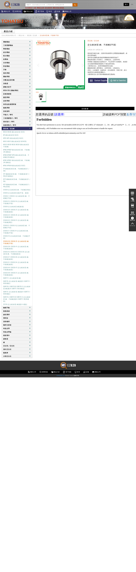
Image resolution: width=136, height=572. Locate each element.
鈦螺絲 (17, 59)
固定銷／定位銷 (32, 35)
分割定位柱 (17, 356)
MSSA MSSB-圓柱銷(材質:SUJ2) (14, 132)
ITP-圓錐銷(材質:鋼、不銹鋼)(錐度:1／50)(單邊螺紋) (16, 175)
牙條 (17, 69)
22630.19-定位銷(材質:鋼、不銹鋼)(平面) (16, 237)
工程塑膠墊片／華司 (17, 118)
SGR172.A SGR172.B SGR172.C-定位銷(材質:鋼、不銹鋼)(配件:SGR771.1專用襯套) (16, 299)
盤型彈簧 (17, 97)
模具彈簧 (17, 73)
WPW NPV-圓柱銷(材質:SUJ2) (13, 138)
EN (132, 4)
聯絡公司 (66, 11)
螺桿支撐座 (17, 325)
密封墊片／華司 (17, 121)
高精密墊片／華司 (17, 125)
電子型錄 (39, 11)
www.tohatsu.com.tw (91, 25)
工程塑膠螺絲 (17, 45)
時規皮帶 (17, 328)
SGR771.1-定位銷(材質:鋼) (12, 278)
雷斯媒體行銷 (61, 375)
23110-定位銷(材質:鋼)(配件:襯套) (15, 304)
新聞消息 (16, 11)
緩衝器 (17, 339)
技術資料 (17, 111)
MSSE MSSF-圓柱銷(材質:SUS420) (15, 141)
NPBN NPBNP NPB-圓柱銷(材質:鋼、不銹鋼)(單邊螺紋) (16, 156)
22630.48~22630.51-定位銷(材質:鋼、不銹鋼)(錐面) (16, 274)
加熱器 (17, 83)
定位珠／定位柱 (17, 346)
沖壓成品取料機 (17, 80)
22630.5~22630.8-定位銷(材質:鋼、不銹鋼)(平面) (16, 226)
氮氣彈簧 (17, 108)
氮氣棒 (17, 353)
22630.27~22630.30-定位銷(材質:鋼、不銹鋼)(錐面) (16, 258)
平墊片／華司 (17, 114)
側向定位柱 (17, 349)
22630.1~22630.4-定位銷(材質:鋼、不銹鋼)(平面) (16, 197)
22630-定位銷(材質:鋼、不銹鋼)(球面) (16, 190)
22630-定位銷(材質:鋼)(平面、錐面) (16, 193)
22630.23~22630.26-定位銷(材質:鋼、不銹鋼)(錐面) (16, 216)
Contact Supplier (98, 80)
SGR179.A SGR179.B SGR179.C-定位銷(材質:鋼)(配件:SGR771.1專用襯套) (16, 287)
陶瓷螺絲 (17, 49)
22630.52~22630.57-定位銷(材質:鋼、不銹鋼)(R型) (16, 221)
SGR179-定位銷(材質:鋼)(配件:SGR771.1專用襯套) (16, 282)
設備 (57, 11)
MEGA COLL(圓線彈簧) (17, 90)
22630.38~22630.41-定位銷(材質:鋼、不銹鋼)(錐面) (16, 247)
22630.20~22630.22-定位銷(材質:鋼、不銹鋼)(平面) (16, 242)
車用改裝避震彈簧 (17, 104)
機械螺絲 (17, 42)
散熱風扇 (17, 311)
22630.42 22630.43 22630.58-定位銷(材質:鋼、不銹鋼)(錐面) (16, 253)
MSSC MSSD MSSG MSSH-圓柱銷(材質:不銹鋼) (16, 145)
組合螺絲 (17, 52)
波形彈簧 (17, 101)
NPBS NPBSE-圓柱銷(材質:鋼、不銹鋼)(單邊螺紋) (16, 161)
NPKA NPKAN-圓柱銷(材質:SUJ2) (14, 165)
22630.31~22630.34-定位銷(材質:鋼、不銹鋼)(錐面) (16, 263)
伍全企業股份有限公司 (9, 35)
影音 (49, 11)
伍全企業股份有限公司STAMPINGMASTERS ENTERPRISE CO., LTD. (50, 21)
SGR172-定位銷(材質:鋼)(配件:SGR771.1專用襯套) (16, 293)
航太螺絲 (17, 55)
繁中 (126, 4)
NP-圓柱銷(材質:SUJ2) (10, 135)
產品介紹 (28, 11)
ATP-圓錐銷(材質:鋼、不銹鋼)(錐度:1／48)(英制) (16, 185)
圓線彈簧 (17, 76)
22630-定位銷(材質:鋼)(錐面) (13, 206)
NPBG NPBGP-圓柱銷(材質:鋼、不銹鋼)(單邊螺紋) (16, 151)
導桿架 (17, 318)
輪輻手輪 (17, 307)
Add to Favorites (118, 80)
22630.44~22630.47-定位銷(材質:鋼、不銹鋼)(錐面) (16, 268)
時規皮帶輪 (17, 332)
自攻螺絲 (17, 62)
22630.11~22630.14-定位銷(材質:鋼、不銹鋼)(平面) (16, 232)
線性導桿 (17, 314)
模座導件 (17, 335)
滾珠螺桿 (17, 321)
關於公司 (5, 11)
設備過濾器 (17, 94)
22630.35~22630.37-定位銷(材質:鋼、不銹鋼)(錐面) (16, 211)
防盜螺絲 (17, 66)
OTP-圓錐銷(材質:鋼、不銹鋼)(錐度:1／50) (17, 180)
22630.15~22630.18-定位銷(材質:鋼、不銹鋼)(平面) (16, 202)
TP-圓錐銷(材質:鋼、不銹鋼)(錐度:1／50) (16, 169)
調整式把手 (17, 87)
